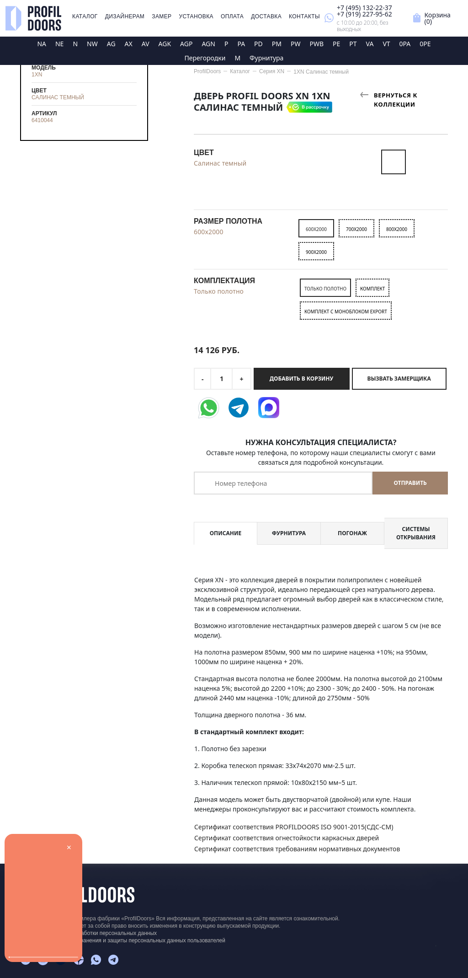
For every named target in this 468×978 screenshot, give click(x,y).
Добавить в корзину (301, 378)
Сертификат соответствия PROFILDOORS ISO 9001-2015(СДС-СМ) (293, 826)
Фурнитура (266, 58)
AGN (208, 43)
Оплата (232, 16)
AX (129, 43)
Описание (225, 533)
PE (336, 43)
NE (59, 43)
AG (111, 43)
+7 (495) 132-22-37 (364, 7)
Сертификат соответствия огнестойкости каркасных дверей (286, 837)
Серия (271, 71)
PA (241, 43)
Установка (196, 16)
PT (352, 43)
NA (41, 43)
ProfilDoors (207, 71)
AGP (186, 43)
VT (386, 43)
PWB (316, 43)
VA (370, 43)
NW (92, 43)
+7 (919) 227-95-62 (364, 14)
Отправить (410, 483)
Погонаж (352, 533)
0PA (405, 43)
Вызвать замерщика (399, 378)
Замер (161, 16)
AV (145, 43)
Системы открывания (416, 533)
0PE (425, 43)
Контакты (304, 16)
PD (258, 43)
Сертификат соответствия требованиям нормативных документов (297, 848)
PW (296, 43)
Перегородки (205, 58)
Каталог (85, 16)
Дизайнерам (125, 16)
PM (277, 43)
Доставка (266, 16)
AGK (165, 43)
